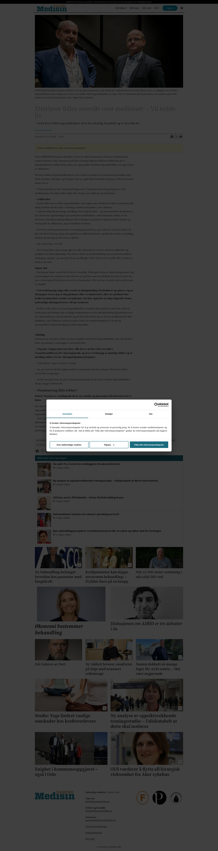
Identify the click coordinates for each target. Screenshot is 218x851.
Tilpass (109, 444)
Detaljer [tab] (109, 414)
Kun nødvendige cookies (69, 444)
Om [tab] (150, 414)
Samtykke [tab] (67, 414)
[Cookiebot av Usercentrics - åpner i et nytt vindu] (156, 405)
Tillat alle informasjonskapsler (149, 444)
